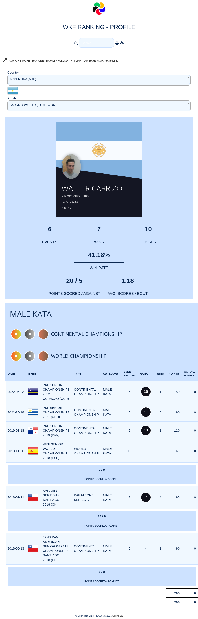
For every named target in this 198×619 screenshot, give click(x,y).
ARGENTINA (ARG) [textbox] (23, 79)
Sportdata (117, 616)
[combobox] (99, 80)
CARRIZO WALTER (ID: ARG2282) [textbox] (33, 105)
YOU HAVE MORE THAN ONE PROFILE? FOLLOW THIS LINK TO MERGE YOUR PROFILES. (60, 60)
